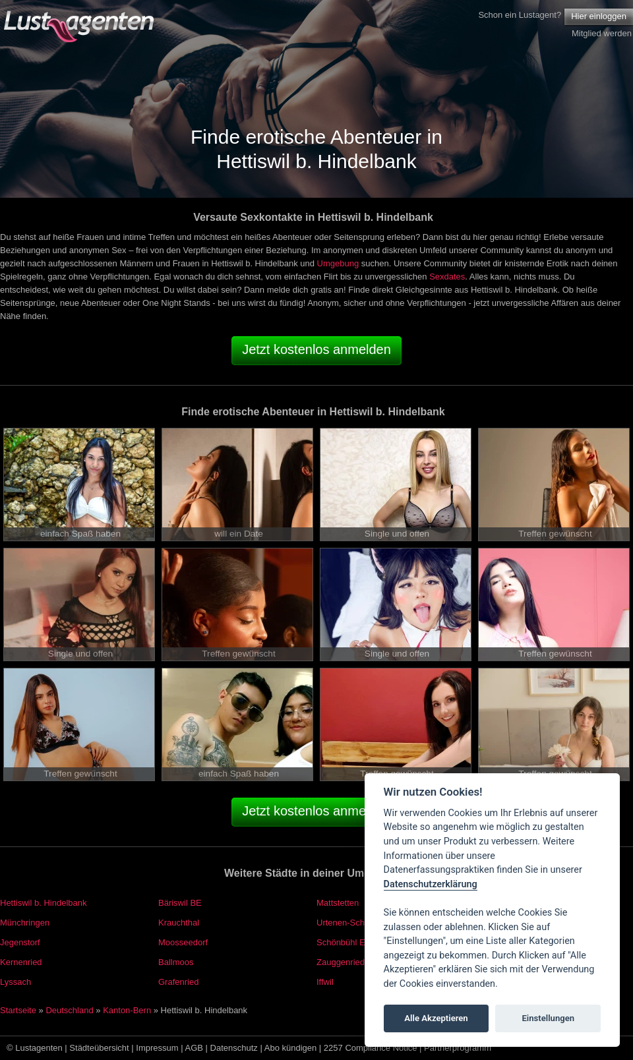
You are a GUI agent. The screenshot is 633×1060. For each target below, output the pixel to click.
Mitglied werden (602, 33)
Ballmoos (175, 962)
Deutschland (69, 1010)
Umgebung (338, 263)
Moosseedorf (183, 942)
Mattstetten (337, 903)
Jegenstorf (20, 942)
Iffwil (325, 982)
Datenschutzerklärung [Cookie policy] (430, 884)
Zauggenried (340, 962)
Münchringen (24, 923)
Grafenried (178, 982)
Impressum (157, 1048)
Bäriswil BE (180, 903)
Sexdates (447, 276)
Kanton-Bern (127, 1010)
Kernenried (21, 962)
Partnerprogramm (457, 1048)
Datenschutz (234, 1048)
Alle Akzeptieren (435, 1018)
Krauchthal (178, 923)
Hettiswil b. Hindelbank (43, 903)
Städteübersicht (99, 1048)
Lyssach (15, 982)
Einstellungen (548, 1018)
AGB (194, 1048)
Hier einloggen (598, 16)
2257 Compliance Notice (370, 1048)
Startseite (18, 1010)
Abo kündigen (290, 1048)
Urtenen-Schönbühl (353, 923)
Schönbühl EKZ (346, 942)
